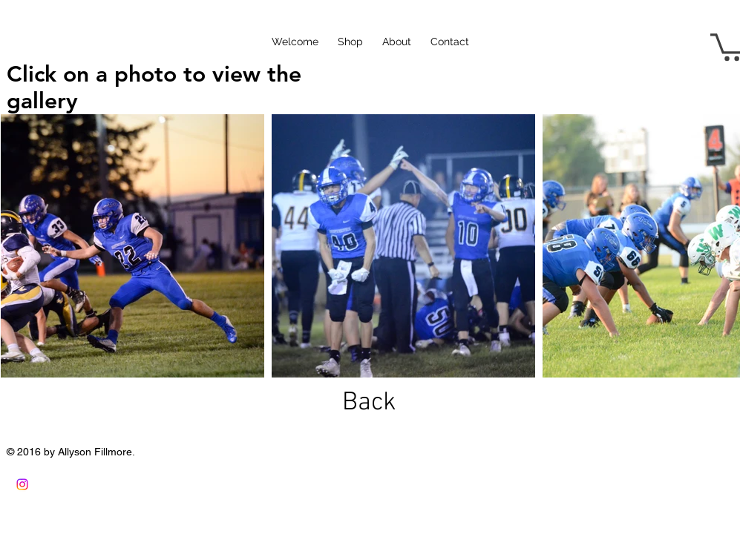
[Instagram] (22, 484)
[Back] (369, 403)
